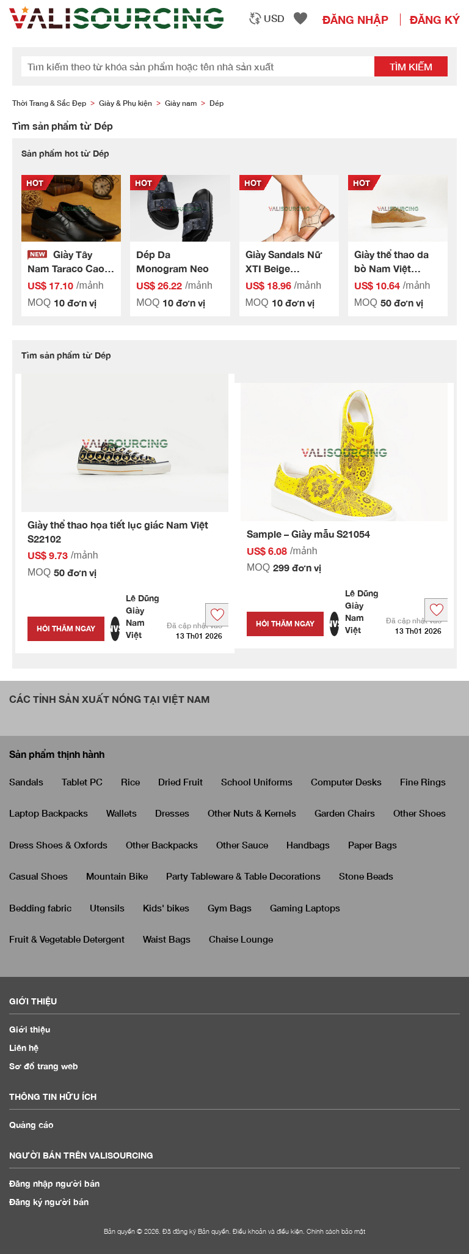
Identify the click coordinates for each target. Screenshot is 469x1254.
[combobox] (267, 18)
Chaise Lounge (241, 938)
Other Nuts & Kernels (252, 812)
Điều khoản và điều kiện (268, 1231)
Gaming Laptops (305, 907)
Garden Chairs (344, 812)
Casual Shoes (38, 875)
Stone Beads (366, 875)
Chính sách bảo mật (336, 1231)
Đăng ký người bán (49, 1201)
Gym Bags (230, 907)
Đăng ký (435, 19)
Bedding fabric (40, 907)
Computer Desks (346, 781)
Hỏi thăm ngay (66, 628)
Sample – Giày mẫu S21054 (308, 534)
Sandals (26, 781)
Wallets (121, 812)
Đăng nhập (355, 19)
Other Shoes (419, 812)
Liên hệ (23, 1047)
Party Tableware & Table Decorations (243, 875)
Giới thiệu (29, 1029)
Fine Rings (423, 781)
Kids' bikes (166, 907)
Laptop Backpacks (48, 812)
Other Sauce (242, 844)
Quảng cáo (31, 1124)
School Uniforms (257, 781)
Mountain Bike (117, 875)
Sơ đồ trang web (43, 1066)
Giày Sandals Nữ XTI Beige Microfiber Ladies (286, 268)
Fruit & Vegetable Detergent (67, 938)
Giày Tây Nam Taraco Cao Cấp (65, 268)
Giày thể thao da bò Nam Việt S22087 (391, 268)
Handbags (308, 844)
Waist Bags (167, 938)
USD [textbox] (274, 18)
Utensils (107, 907)
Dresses (172, 812)
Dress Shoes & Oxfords (58, 844)
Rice (130, 781)
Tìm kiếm (411, 66)
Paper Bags (372, 844)
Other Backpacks (162, 844)
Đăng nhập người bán (54, 1183)
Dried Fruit (180, 781)
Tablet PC (82, 781)
